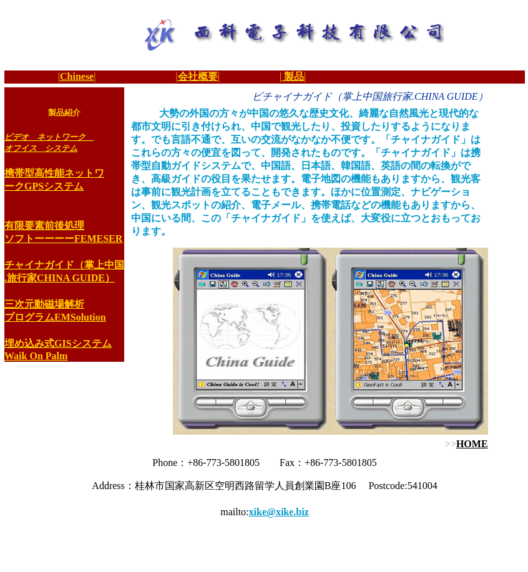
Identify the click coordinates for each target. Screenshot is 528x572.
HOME (472, 444)
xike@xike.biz (279, 512)
